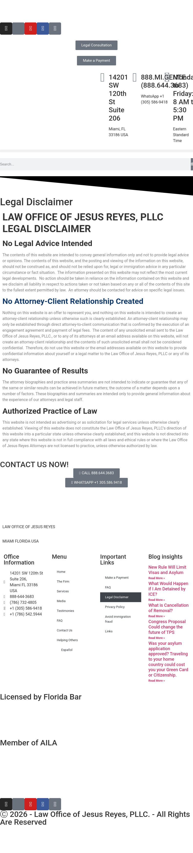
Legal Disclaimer (117, 597)
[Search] (192, 164)
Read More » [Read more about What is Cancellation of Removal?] (157, 616)
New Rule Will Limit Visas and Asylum (167, 570)
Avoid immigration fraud (118, 619)
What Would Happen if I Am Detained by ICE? (168, 588)
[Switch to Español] (13, 11)
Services (63, 591)
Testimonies (65, 611)
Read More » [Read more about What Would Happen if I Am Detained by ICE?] (157, 600)
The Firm (63, 581)
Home (61, 572)
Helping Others (67, 640)
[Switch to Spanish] (96, 837)
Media (61, 601)
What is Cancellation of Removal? (169, 608)
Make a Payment (117, 577)
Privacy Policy (115, 607)
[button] (96, 151)
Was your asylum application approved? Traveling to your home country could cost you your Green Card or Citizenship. (168, 659)
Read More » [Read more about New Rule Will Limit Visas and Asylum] (157, 578)
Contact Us (65, 630)
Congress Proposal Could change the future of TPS (167, 627)
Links (109, 631)
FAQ (60, 620)
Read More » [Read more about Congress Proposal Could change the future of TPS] (157, 638)
